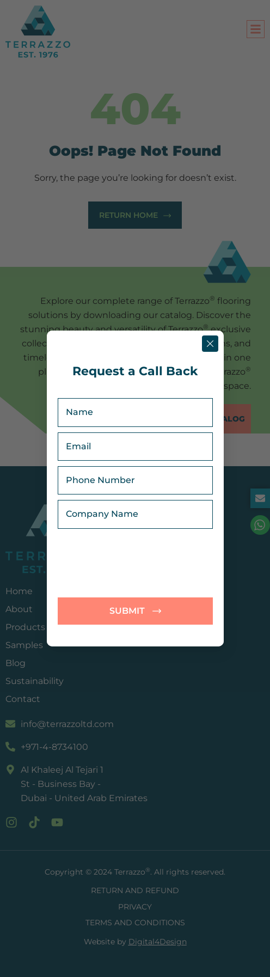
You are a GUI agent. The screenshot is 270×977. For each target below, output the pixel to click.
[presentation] (148, 563)
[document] (135, 488)
